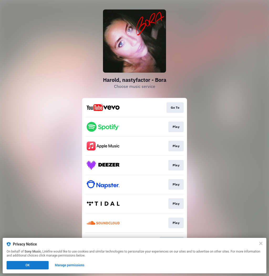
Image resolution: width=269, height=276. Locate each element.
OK (27, 265)
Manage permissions (70, 265)
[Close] (261, 243)
